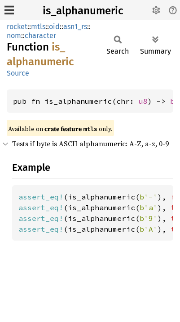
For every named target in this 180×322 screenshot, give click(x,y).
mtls (38, 26)
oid (54, 26)
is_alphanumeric (83, 10)
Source (18, 73)
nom (14, 35)
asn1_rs (75, 26)
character (40, 35)
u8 (143, 101)
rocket (17, 26)
